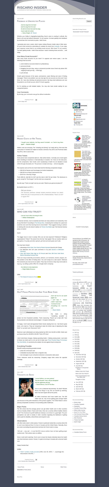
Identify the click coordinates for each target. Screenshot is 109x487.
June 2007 (79, 382)
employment (75, 293)
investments (76, 303)
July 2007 (78, 365)
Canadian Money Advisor (80, 416)
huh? (26, 101)
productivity (75, 317)
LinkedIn (82, 262)
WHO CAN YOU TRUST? (29, 212)
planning (78, 313)
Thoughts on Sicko (25, 374)
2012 (76, 341)
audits (88, 282)
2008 (76, 350)
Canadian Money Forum (80, 432)
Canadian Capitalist (79, 404)
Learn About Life (77, 259)
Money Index (77, 402)
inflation (83, 299)
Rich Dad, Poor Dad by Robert (39, 247)
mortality (89, 310)
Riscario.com (79, 121)
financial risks (25, 366)
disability (77, 291)
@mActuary (79, 111)
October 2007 (79, 359)
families (84, 294)
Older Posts (63, 467)
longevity (87, 308)
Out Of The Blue (49, 384)
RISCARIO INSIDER (32, 7)
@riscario (78, 117)
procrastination (83, 315)
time (76, 320)
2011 (76, 343)
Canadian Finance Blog (80, 408)
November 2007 (80, 357)
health (90, 297)
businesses (75, 286)
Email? (82, 31)
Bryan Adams (56, 310)
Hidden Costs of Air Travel (29, 138)
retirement (77, 318)
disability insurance (86, 291)
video (78, 322)
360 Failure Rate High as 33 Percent (32, 253)
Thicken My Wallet (46, 227)
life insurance (77, 307)
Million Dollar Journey (79, 410)
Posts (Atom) (27, 469)
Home (42, 467)
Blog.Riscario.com (80, 119)
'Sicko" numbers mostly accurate (29, 452)
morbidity (80, 310)
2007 (76, 352)
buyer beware (25, 203)
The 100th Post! (86, 151)
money (74, 310)
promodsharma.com (78, 264)
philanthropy (88, 312)
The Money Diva (39, 223)
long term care (78, 308)
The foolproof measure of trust (28, 277)
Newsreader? (76, 31)
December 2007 (80, 354)
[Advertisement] (42, 119)
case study (83, 290)
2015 (76, 335)
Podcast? (86, 31)
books (87, 284)
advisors (81, 282)
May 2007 (78, 384)
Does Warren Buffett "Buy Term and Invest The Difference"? (86, 137)
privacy (74, 315)
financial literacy (79, 295)
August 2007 (79, 363)
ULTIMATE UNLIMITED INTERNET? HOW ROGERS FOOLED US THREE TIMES (86, 183)
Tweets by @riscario (78, 272)
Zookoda (56, 46)
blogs (23, 101)
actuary (74, 282)
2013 (76, 339)
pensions (78, 312)
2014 (76, 337)
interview (87, 300)
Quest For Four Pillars (79, 412)
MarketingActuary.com (81, 113)
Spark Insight (77, 422)
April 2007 (78, 386)
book (81, 283)
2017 (76, 332)
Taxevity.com (79, 124)
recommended (88, 317)
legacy (78, 305)
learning (88, 303)
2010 (76, 346)
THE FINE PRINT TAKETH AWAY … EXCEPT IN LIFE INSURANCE (86, 166)
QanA (81, 317)
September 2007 (80, 361)
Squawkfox (77, 406)
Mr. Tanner (34, 33)
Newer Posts (21, 467)
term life (90, 318)
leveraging (86, 305)
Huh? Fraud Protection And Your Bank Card (37, 292)
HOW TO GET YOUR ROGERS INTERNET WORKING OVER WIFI (86, 199)
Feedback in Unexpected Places (31, 21)
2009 (76, 348)
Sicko (36, 388)
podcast (86, 313)
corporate (89, 290)
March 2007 (79, 389)
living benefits (31, 461)
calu (87, 288)
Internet (80, 300)
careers (75, 290)
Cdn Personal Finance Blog (81, 414)
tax (84, 318)
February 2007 (80, 391)
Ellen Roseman (78, 418)
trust (32, 203)
